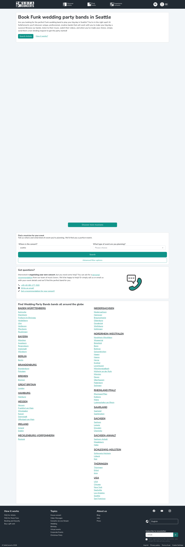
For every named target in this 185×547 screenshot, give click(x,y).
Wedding (53, 524)
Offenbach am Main (26, 419)
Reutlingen (22, 332)
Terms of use (166, 545)
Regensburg (23, 346)
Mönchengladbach (101, 368)
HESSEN (22, 401)
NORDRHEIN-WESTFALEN (109, 333)
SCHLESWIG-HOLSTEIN (107, 449)
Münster (97, 374)
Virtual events (55, 529)
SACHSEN (99, 418)
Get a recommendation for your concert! (38, 291)
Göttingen (98, 329)
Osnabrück (98, 323)
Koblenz (97, 397)
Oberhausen (99, 380)
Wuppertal (98, 340)
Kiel (95, 459)
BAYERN (23, 336)
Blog (98, 515)
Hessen (21, 405)
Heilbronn (22, 326)
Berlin (20, 360)
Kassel (21, 414)
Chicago (97, 484)
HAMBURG (24, 393)
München (22, 340)
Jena (96, 473)
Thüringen (98, 467)
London (21, 388)
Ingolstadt (22, 349)
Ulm (20, 323)
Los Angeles (99, 493)
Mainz (96, 399)
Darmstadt (22, 416)
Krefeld (97, 363)
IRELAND (23, 424)
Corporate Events (56, 532)
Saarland (97, 411)
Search (92, 254)
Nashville (98, 490)
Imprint (145, 545)
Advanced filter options (92, 260)
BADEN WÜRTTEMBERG (32, 308)
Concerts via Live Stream (59, 521)
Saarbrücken (99, 414)
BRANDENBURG (27, 364)
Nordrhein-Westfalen (103, 337)
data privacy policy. (163, 541)
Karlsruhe (22, 312)
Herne (96, 360)
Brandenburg (23, 368)
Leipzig (97, 425)
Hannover (98, 315)
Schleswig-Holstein (102, 453)
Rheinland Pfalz (100, 394)
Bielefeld (98, 343)
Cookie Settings (177, 545)
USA (96, 477)
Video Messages (56, 518)
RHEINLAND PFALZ (105, 390)
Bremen (21, 380)
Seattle (97, 495)
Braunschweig (100, 317)
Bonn (96, 346)
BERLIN (22, 356)
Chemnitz (98, 430)
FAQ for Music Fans (11, 518)
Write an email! (27, 288)
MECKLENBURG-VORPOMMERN (36, 435)
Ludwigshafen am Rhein (104, 402)
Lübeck (97, 456)
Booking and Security (12, 521)
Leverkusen (99, 365)
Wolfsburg (98, 326)
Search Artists (26, 36)
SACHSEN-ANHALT (105, 435)
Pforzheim (22, 329)
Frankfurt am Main (26, 408)
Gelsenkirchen (100, 351)
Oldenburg (98, 320)
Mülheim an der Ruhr (103, 371)
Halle (96, 445)
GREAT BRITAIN (27, 384)
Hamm (97, 357)
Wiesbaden (23, 411)
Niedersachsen (100, 312)
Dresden (97, 428)
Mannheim (22, 315)
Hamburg (22, 397)
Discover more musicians (92, 225)
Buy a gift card (9, 524)
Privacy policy (155, 545)
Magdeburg (99, 442)
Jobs (98, 518)
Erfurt (96, 470)
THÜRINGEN (101, 463)
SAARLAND (100, 407)
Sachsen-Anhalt (101, 439)
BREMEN (23, 376)
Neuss (96, 377)
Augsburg (22, 343)
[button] (164, 4)
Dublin (21, 430)
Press (99, 521)
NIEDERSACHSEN (104, 308)
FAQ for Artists (10, 515)
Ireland (21, 428)
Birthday (53, 526)
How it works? (42, 36)
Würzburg (22, 351)
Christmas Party (56, 535)
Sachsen (97, 422)
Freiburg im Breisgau (27, 317)
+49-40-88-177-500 (30, 285)
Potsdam (22, 371)
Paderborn (98, 382)
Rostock (21, 439)
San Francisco (99, 498)
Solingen (97, 385)
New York (98, 487)
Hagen (96, 354)
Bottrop (97, 349)
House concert (55, 515)
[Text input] (159, 535)
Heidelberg (23, 320)
